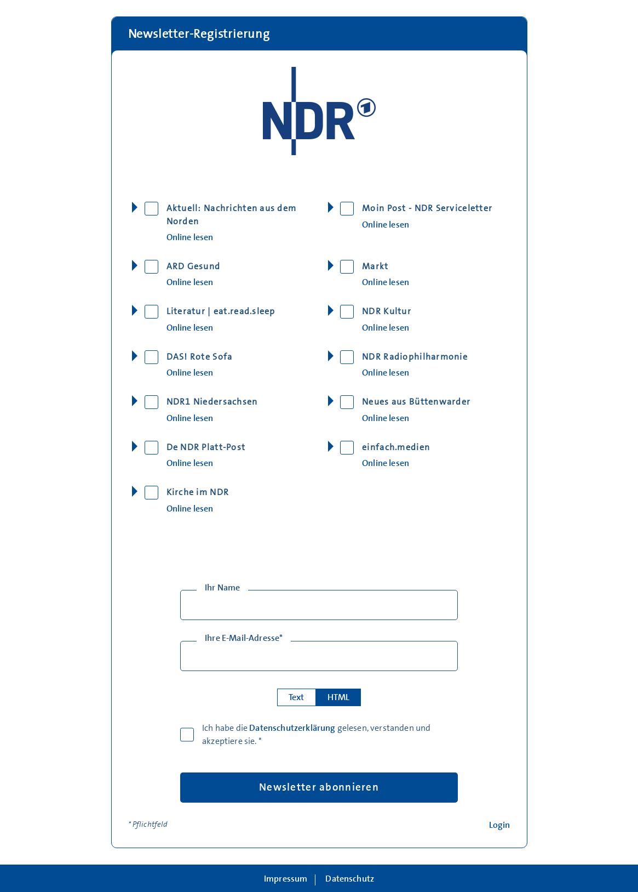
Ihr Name (222, 587)
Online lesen (190, 237)
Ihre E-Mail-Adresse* (244, 638)
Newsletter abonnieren (319, 787)
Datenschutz (349, 878)
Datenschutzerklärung (292, 728)
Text (296, 697)
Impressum (285, 878)
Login (499, 825)
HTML (338, 697)
